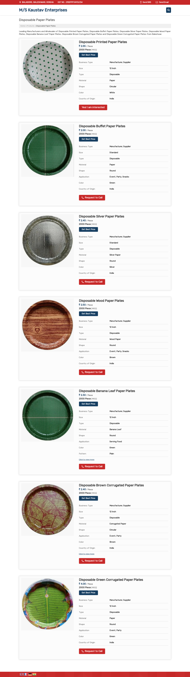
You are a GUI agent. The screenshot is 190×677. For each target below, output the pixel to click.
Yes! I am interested (93, 107)
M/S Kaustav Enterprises (43, 10)
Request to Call (92, 197)
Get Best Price (88, 55)
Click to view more (86, 459)
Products (30, 26)
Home (22, 26)
